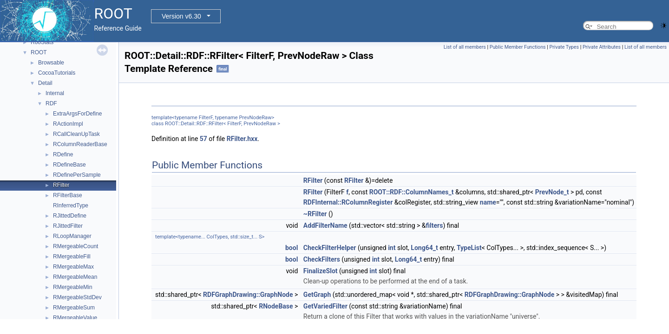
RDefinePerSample (77, 175)
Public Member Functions (518, 47)
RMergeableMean (75, 277)
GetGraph (317, 294)
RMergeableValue (75, 318)
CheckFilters (321, 259)
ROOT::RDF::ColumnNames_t (411, 192)
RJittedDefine (69, 215)
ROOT (39, 52)
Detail (45, 83)
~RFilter (315, 214)
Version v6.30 (181, 16)
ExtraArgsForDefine (77, 113)
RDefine (63, 154)
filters (434, 225)
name (488, 202)
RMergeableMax (73, 266)
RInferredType (70, 205)
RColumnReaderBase (80, 144)
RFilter (61, 185)
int (391, 247)
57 (203, 138)
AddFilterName (325, 225)
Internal (55, 93)
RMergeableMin (72, 287)
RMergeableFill (72, 256)
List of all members (465, 47)
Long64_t (424, 247)
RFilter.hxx (242, 138)
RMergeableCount (75, 246)
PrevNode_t (552, 192)
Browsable (51, 62)
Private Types (564, 47)
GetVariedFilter (325, 306)
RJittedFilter (68, 226)
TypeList (469, 247)
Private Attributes (602, 47)
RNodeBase (276, 306)
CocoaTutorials (56, 73)
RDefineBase (69, 164)
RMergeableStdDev (77, 297)
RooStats (42, 42)
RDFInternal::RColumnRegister (348, 202)
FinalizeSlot (320, 271)
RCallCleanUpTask (76, 134)
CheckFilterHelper (329, 247)
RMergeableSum (74, 307)
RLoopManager (72, 236)
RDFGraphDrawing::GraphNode (248, 294)
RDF (51, 103)
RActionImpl (68, 124)
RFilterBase (67, 195)
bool (291, 247)
